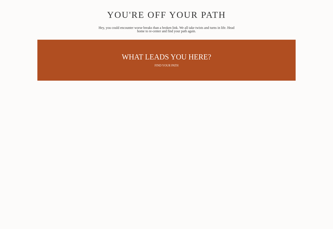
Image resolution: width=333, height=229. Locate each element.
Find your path (167, 65)
